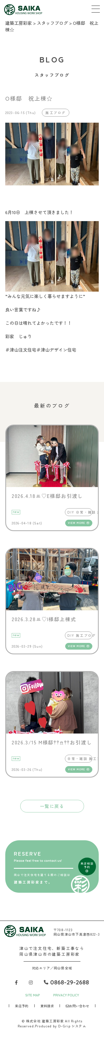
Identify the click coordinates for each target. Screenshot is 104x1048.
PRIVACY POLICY (66, 995)
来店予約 (21, 1005)
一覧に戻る (52, 806)
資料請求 (47, 1005)
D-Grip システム (72, 1025)
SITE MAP (32, 995)
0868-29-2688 (66, 982)
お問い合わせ (77, 1005)
